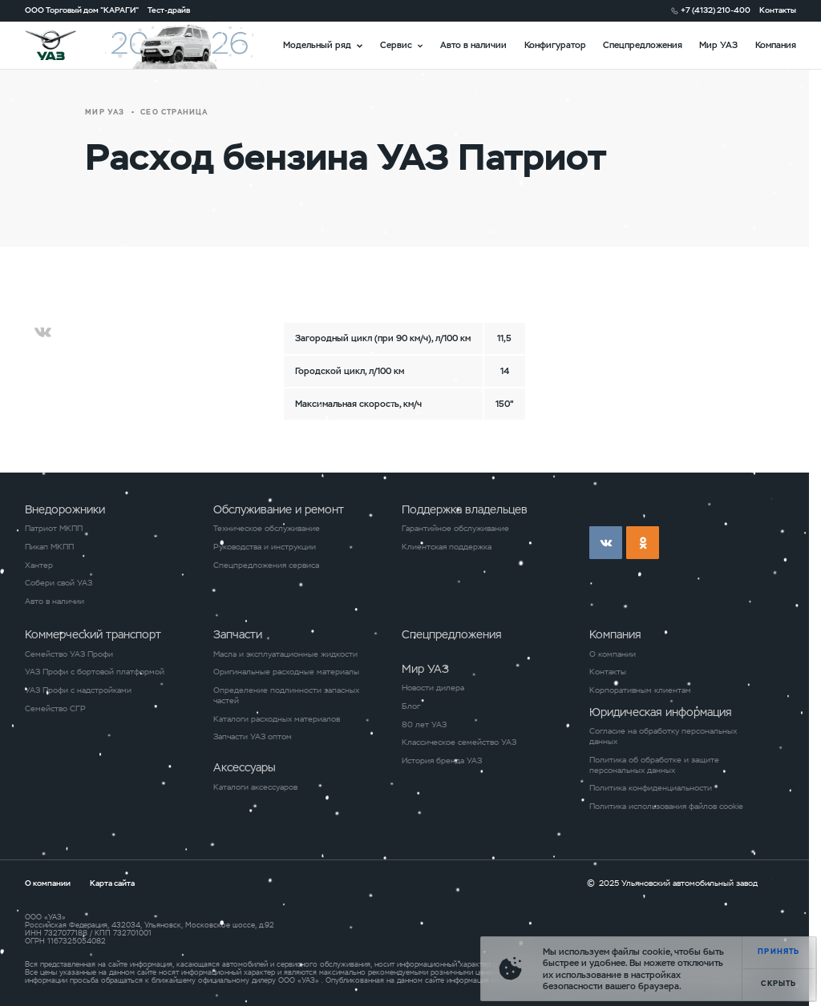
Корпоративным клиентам (640, 690)
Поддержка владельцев (465, 509)
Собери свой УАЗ (58, 583)
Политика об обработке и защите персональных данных (654, 765)
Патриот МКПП (54, 528)
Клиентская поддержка (446, 547)
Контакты (777, 10)
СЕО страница (174, 112)
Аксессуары (244, 767)
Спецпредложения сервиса (266, 565)
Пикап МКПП (49, 547)
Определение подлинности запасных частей (286, 696)
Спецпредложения (642, 44)
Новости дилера (433, 688)
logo (65, 45)
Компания (775, 44)
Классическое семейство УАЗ (459, 742)
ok (642, 542)
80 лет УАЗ (424, 725)
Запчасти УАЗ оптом (252, 737)
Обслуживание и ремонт (278, 509)
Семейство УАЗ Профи (69, 654)
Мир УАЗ (718, 44)
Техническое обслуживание (266, 528)
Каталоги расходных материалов (276, 719)
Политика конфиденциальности (650, 788)
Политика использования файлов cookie (666, 806)
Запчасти (237, 634)
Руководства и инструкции (264, 547)
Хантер (39, 565)
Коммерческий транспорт (93, 634)
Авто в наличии (473, 44)
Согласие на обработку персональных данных (663, 736)
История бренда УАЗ (442, 761)
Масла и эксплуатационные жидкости (285, 654)
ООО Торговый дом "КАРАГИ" (82, 10)
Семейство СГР (55, 709)
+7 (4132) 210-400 (715, 10)
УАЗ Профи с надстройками (78, 690)
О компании (612, 654)
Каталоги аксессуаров (255, 787)
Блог (411, 706)
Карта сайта (112, 883)
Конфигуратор (555, 44)
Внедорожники (65, 509)
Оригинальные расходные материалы (286, 672)
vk (605, 542)
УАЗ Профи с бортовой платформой (94, 672)
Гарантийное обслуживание (455, 528)
